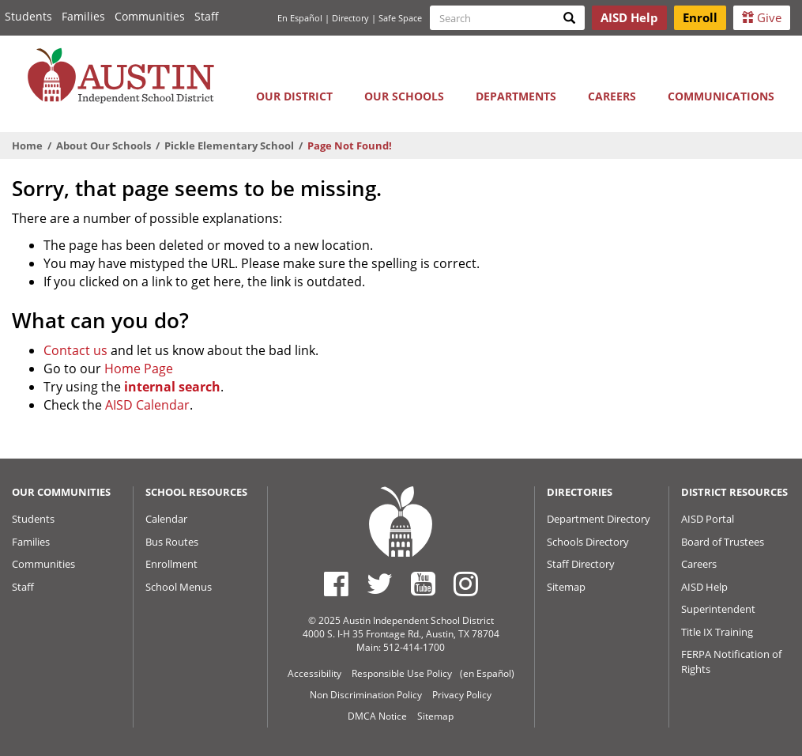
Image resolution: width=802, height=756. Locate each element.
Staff (206, 16)
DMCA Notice (377, 716)
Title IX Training (717, 632)
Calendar (166, 519)
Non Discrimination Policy (366, 694)
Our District (294, 96)
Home (27, 145)
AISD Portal (707, 519)
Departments (516, 96)
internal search (172, 386)
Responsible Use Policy (402, 673)
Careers (612, 96)
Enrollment (171, 564)
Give (761, 17)
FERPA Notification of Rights (731, 661)
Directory (350, 18)
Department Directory (598, 519)
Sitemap (566, 587)
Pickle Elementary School (229, 145)
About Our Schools (103, 145)
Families (83, 16)
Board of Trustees (722, 542)
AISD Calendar (147, 405)
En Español (299, 18)
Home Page (138, 368)
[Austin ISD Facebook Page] (336, 583)
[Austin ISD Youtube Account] (423, 583)
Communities (150, 16)
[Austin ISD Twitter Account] (380, 583)
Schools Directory (588, 542)
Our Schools (404, 96)
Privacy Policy (461, 694)
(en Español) (487, 673)
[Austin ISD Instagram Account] (466, 583)
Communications (721, 96)
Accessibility (314, 673)
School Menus (178, 587)
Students (28, 16)
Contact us (75, 350)
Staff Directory (581, 564)
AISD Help (704, 587)
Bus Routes (171, 542)
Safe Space (400, 18)
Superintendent (718, 609)
